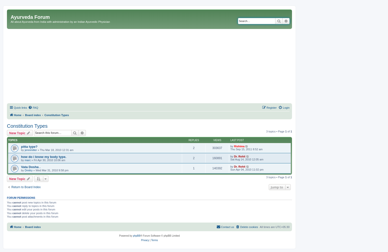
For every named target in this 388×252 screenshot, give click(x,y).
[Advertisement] (149, 66)
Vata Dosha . (30, 167)
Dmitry (29, 170)
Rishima (239, 146)
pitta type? (29, 147)
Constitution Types (27, 126)
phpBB (136, 235)
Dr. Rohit (239, 156)
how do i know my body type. (43, 157)
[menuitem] (33, 108)
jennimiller (31, 150)
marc (28, 160)
